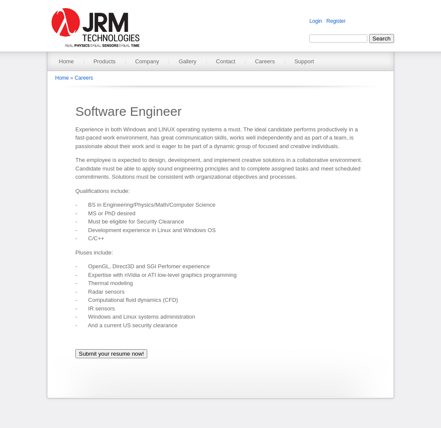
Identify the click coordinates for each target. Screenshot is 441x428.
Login (315, 21)
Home (66, 61)
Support (304, 61)
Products (104, 61)
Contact (226, 61)
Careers (265, 61)
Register (336, 21)
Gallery (187, 61)
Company (147, 61)
